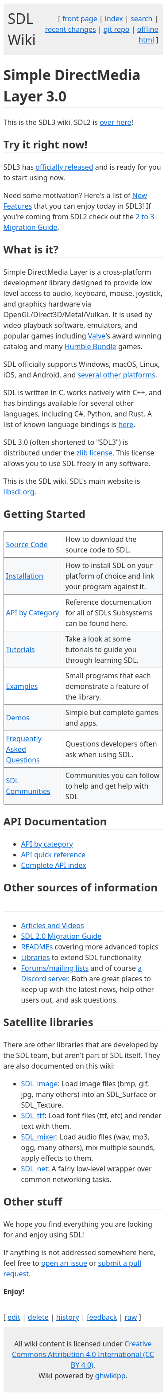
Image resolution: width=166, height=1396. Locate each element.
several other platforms (116, 375)
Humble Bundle (90, 346)
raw (130, 1317)
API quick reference (53, 854)
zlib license (94, 453)
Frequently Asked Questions (24, 749)
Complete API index (53, 865)
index (114, 18)
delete (38, 1317)
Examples (22, 686)
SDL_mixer (38, 1137)
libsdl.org (19, 492)
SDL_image (39, 1084)
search (142, 18)
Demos (18, 718)
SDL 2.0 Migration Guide (61, 936)
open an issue (64, 1263)
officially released (64, 167)
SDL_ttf (33, 1115)
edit (14, 1317)
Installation (24, 576)
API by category (47, 844)
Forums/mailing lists (55, 968)
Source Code (27, 544)
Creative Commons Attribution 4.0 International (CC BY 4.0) (83, 1354)
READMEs (37, 947)
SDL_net (34, 1169)
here (125, 424)
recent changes (70, 29)
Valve (96, 336)
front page (79, 18)
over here (115, 122)
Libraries (35, 957)
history (67, 1317)
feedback (102, 1317)
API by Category (32, 613)
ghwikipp (110, 1375)
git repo (117, 29)
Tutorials (20, 649)
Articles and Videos (52, 925)
